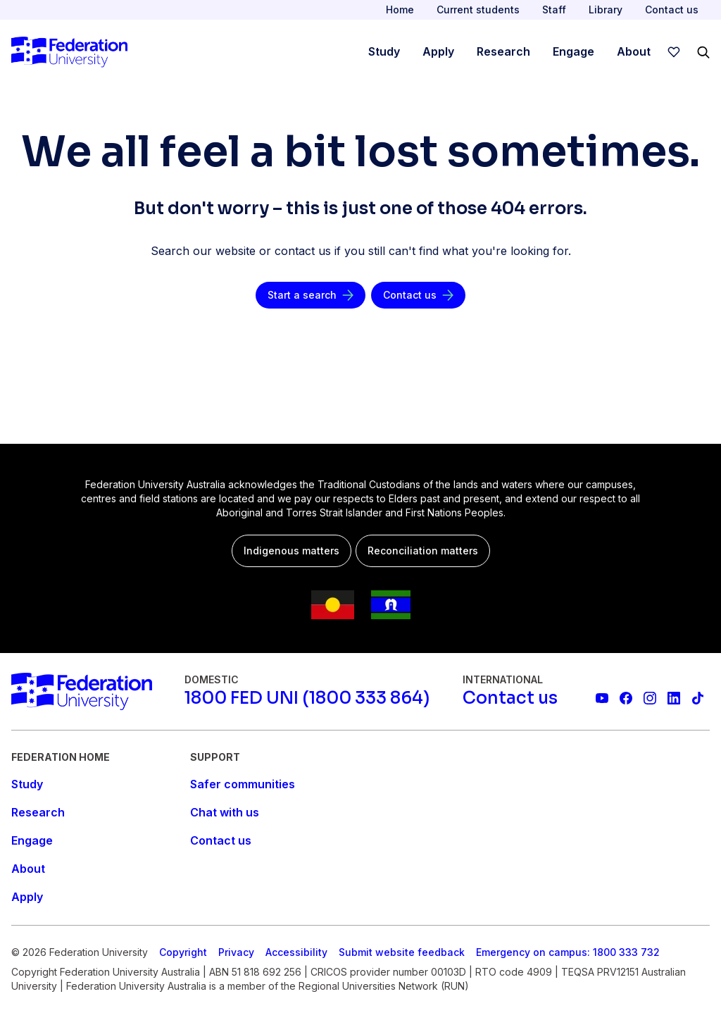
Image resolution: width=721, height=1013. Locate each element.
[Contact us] (418, 295)
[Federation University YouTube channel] (602, 698)
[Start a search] (310, 295)
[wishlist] (673, 52)
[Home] (69, 52)
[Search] (703, 52)
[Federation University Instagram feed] (650, 698)
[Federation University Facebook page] (626, 698)
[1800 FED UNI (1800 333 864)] (307, 698)
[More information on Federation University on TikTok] (698, 698)
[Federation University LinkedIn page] (674, 698)
